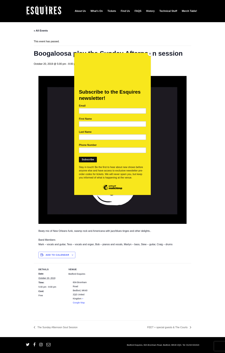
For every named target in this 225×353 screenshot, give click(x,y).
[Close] (150, 53)
